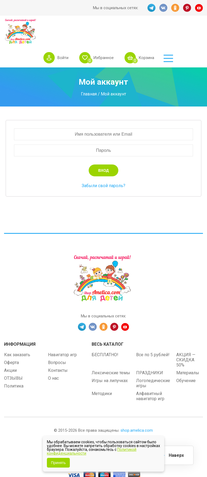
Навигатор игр (62, 333)
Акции (10, 348)
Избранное (133, 29)
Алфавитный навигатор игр (150, 374)
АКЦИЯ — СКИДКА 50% (185, 338)
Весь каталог (107, 322)
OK (175, 8)
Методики (102, 372)
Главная (89, 72)
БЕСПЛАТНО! (105, 333)
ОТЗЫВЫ (13, 356)
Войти (92, 29)
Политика (13, 364)
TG (151, 8)
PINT (187, 8)
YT (199, 8)
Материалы (187, 351)
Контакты (58, 348)
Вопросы (57, 341)
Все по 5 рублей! (153, 333)
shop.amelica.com (136, 408)
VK (163, 8)
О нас (53, 356)
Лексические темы (111, 351)
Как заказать (17, 333)
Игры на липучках (110, 359)
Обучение (186, 359)
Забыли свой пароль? (103, 164)
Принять (58, 463)
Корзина (176, 29)
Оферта (11, 341)
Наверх (176, 455)
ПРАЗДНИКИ (149, 351)
